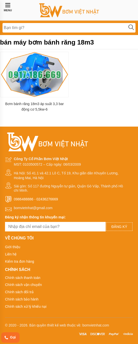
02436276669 (47, 199)
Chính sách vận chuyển (23, 285)
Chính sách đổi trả (19, 292)
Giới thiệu (12, 247)
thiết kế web (56, 325)
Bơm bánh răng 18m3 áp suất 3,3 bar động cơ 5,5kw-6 (34, 106)
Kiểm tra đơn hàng (19, 261)
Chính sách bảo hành (21, 299)
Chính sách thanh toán (22, 278)
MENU (8, 7)
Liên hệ (11, 254)
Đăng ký (119, 227)
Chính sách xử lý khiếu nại (25, 306)
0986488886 (23, 199)
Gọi (10, 337)
